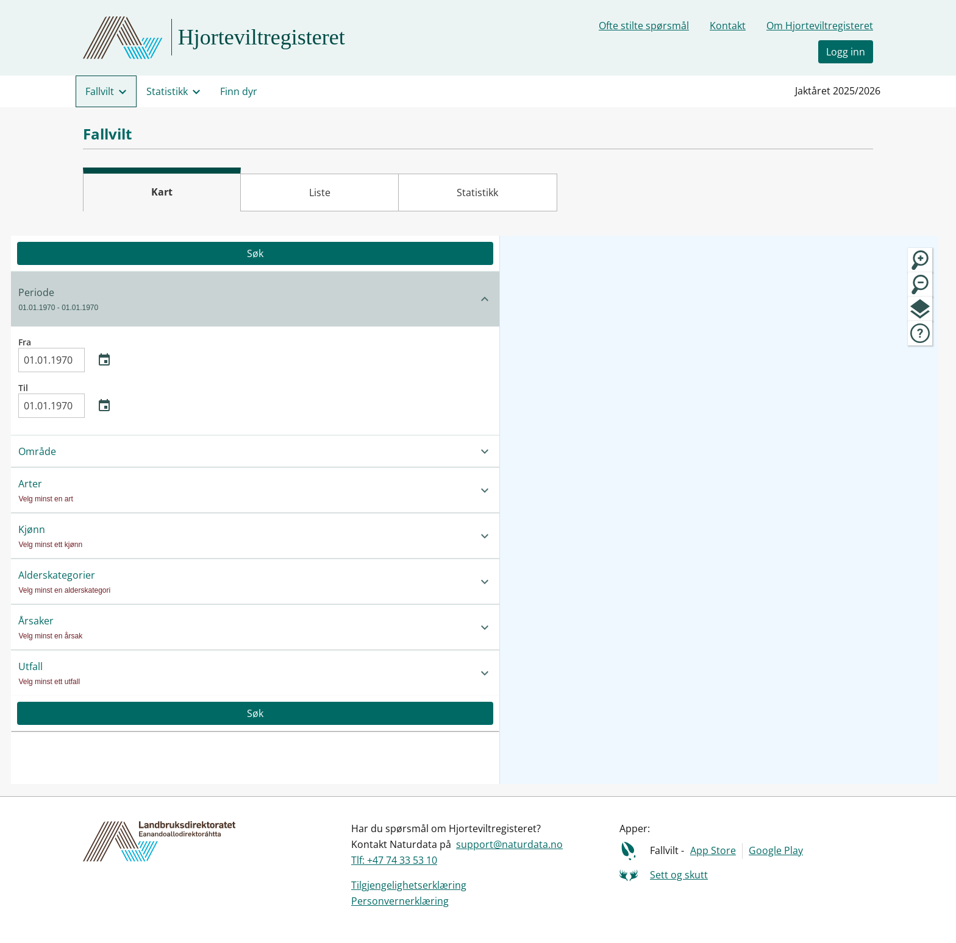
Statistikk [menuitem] (167, 91)
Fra (68, 354)
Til (68, 400)
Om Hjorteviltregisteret (819, 25)
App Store (713, 850)
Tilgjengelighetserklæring (408, 885)
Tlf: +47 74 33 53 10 (394, 860)
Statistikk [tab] (477, 192)
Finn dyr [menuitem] (238, 91)
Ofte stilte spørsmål (644, 25)
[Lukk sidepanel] (282, 418)
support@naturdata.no (509, 844)
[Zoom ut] (920, 284)
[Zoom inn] (920, 260)
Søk (138, 253)
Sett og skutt (679, 874)
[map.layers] (920, 309)
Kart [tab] (162, 192)
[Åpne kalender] (104, 360)
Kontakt (728, 25)
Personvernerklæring (400, 901)
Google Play (776, 850)
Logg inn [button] (845, 51)
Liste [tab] (319, 192)
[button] (138, 299)
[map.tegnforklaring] (920, 333)
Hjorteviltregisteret (261, 37)
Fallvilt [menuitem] (99, 91)
